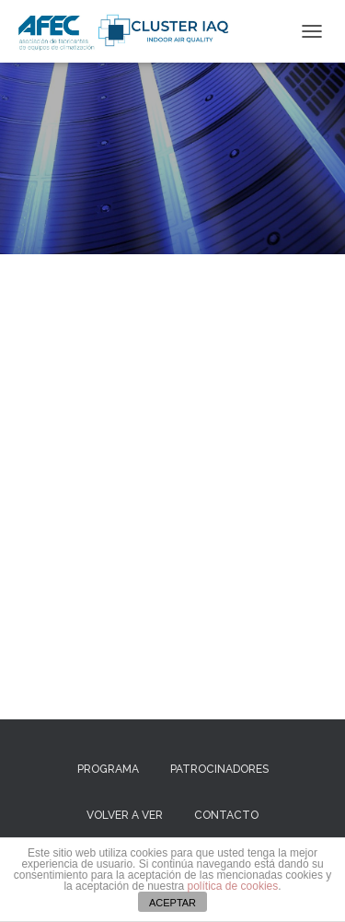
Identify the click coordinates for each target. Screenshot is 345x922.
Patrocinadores (219, 769)
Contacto (226, 815)
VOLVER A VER (124, 815)
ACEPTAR (172, 902)
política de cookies (233, 886)
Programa (108, 769)
